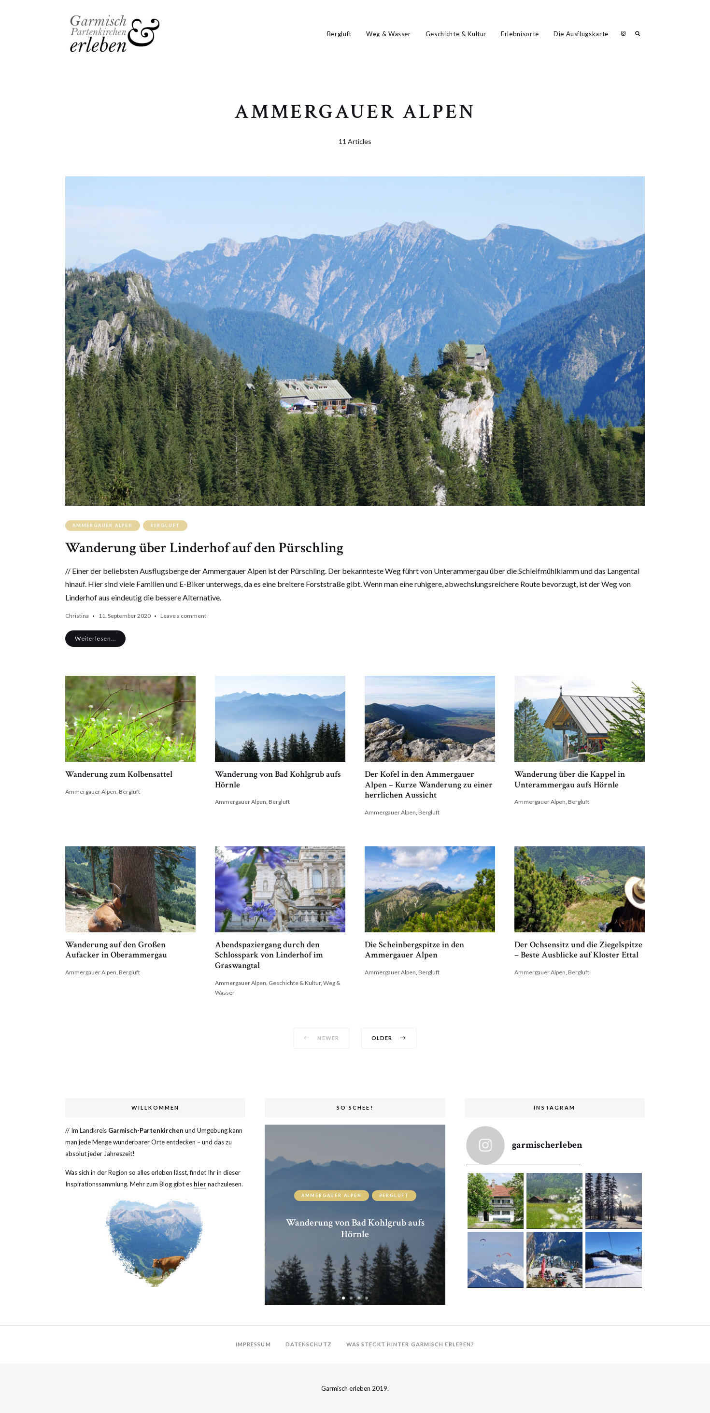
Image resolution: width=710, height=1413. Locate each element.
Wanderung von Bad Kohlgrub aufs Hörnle (278, 779)
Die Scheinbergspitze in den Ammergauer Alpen (414, 950)
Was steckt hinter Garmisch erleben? (410, 1344)
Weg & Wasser (388, 34)
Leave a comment (183, 615)
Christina (77, 615)
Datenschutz (308, 1344)
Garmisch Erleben (623, 33)
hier (200, 1184)
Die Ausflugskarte (581, 34)
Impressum (253, 1344)
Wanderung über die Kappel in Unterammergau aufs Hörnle (569, 779)
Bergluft (339, 34)
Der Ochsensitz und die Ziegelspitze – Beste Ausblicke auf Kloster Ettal (578, 950)
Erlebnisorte (520, 34)
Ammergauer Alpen (102, 525)
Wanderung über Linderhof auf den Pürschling (204, 548)
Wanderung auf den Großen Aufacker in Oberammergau (116, 950)
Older (388, 1037)
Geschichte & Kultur (456, 34)
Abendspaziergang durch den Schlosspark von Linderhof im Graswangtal (269, 955)
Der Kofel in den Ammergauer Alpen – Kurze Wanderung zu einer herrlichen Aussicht (429, 784)
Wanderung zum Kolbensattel (118, 774)
